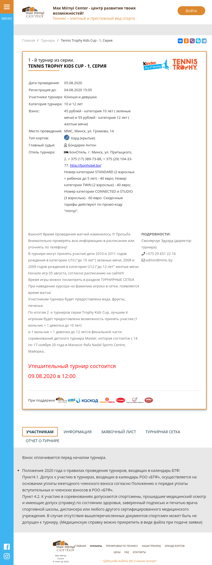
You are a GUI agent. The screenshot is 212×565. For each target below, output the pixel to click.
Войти (191, 10)
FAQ (126, 552)
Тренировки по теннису (122, 546)
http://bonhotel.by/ (85, 165)
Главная (28, 40)
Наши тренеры (151, 546)
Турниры (48, 40)
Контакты (139, 552)
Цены (117, 552)
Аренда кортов (175, 546)
